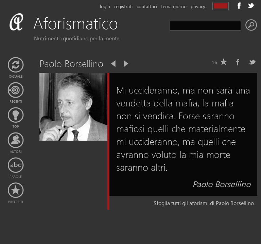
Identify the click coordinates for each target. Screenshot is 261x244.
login (105, 6)
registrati (123, 6)
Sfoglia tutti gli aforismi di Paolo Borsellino (204, 202)
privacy (198, 6)
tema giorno (174, 6)
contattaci (147, 6)
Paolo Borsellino (221, 183)
